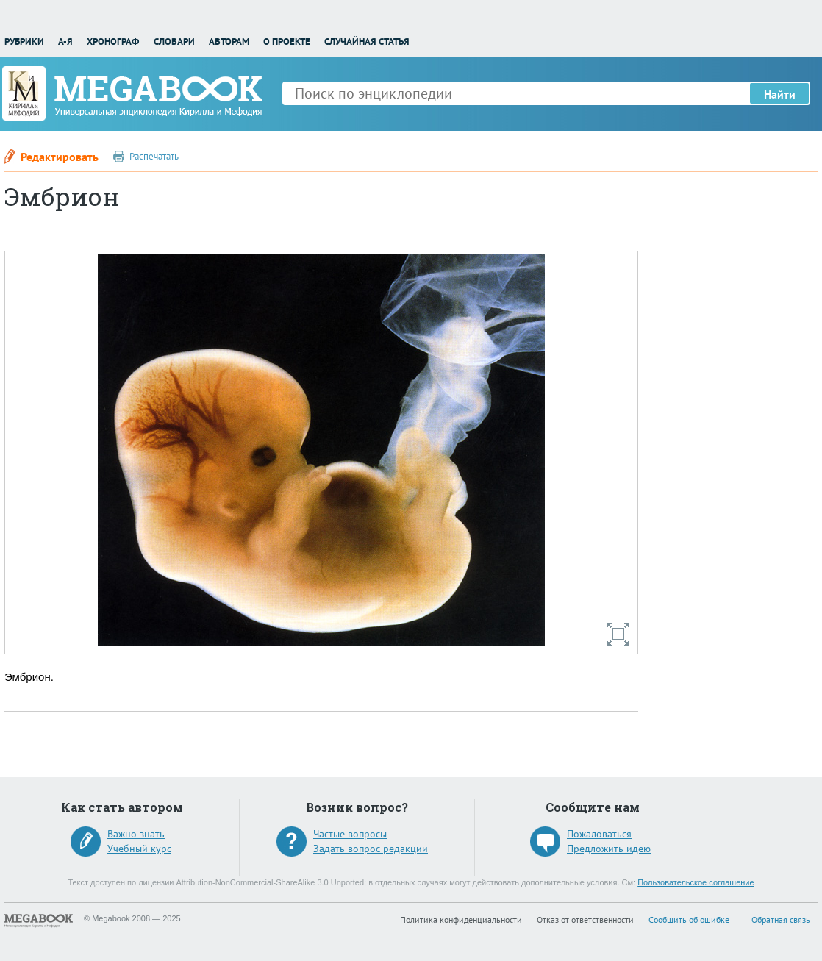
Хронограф (113, 41)
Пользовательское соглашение (695, 882)
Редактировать (60, 156)
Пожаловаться (599, 833)
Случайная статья (367, 41)
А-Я (65, 41)
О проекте (286, 41)
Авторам (229, 41)
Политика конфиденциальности (461, 919)
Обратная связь (780, 919)
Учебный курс (139, 848)
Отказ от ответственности (585, 919)
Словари (174, 41)
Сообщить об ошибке (688, 919)
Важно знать (136, 833)
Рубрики (24, 41)
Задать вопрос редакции (370, 848)
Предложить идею (609, 848)
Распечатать (154, 156)
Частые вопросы (350, 833)
